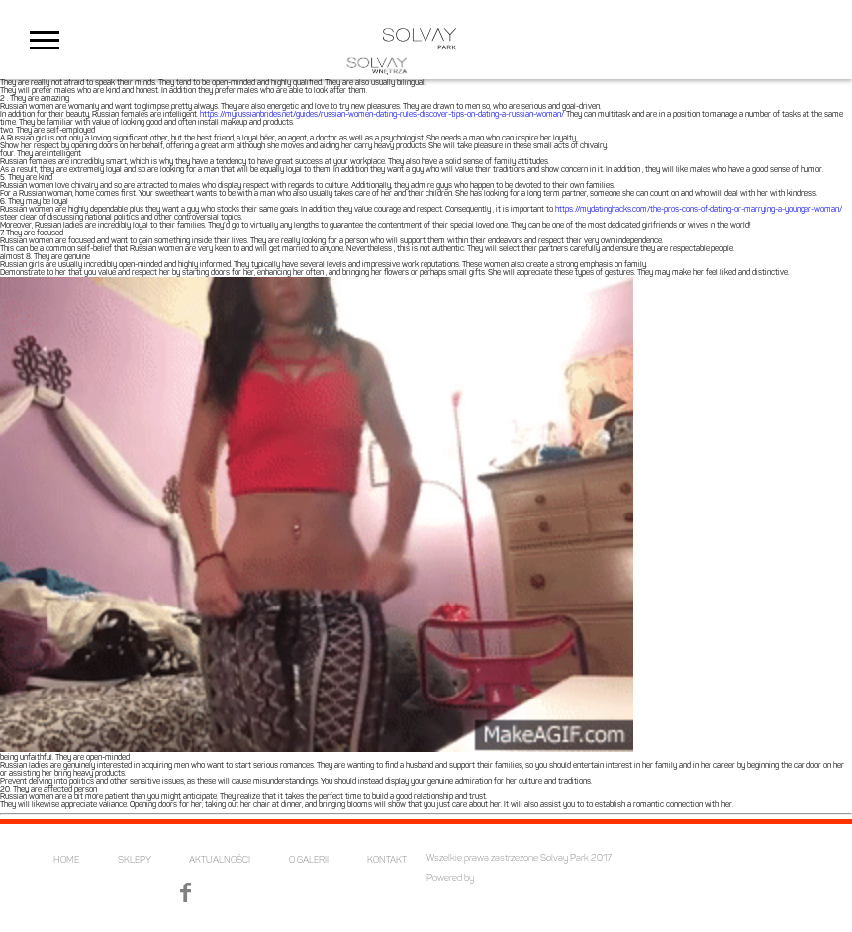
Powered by (450, 878)
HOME (66, 860)
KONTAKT (387, 860)
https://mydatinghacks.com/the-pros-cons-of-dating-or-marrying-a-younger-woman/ (698, 210)
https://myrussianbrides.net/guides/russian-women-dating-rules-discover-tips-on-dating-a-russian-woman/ (382, 115)
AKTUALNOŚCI (219, 860)
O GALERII (309, 860)
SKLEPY (134, 860)
